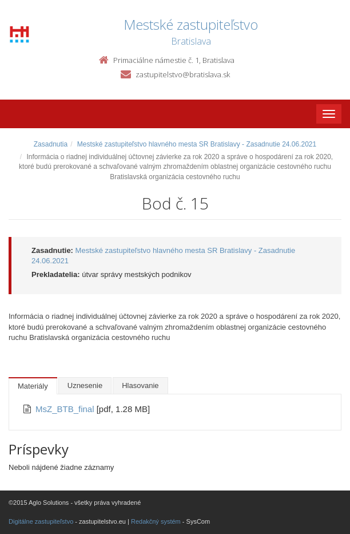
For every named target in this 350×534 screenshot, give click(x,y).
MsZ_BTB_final (66, 409)
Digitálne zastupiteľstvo (41, 521)
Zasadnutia (50, 144)
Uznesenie (84, 385)
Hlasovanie (140, 385)
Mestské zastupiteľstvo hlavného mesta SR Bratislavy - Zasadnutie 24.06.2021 (196, 144)
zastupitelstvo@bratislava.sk (183, 74)
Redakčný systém (156, 521)
